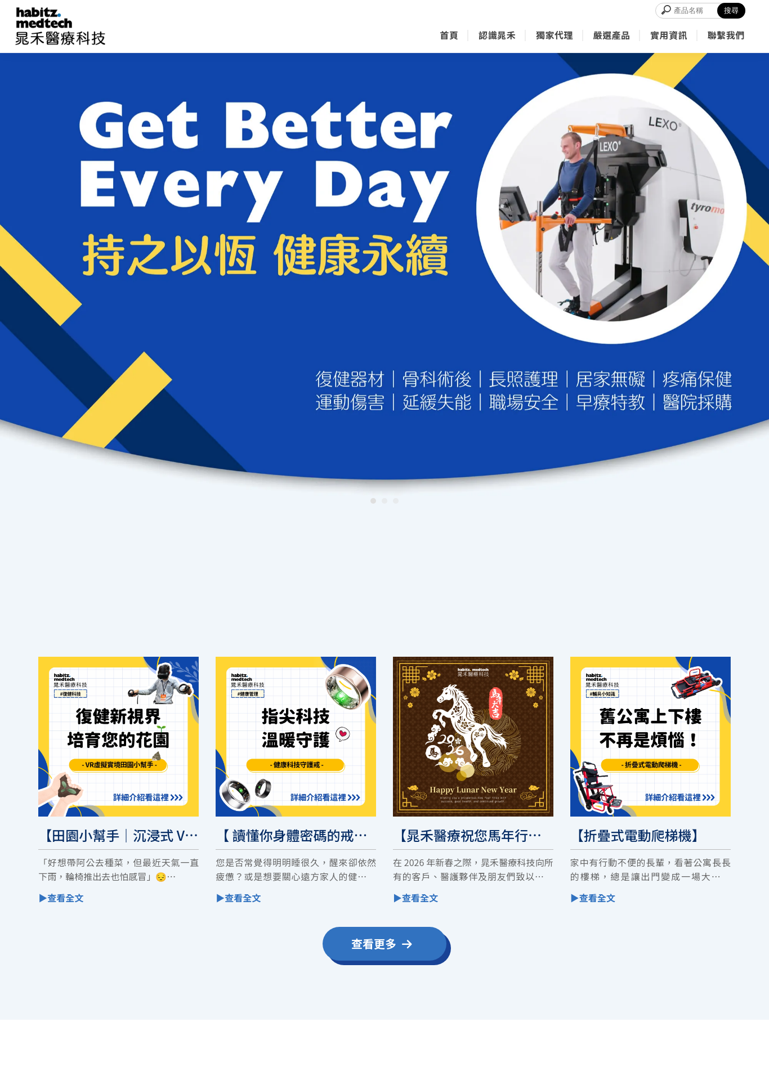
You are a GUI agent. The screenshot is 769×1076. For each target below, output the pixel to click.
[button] (373, 501)
